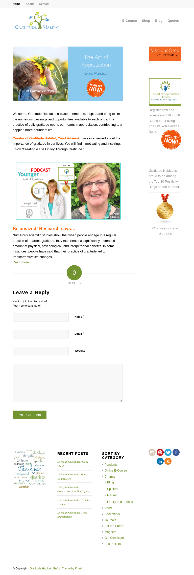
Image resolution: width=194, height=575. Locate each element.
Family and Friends (120, 502)
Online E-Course (116, 470)
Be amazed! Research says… (44, 228)
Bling (110, 482)
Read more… (22, 262)
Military (112, 495)
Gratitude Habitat (40, 568)
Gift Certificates (115, 538)
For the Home (114, 526)
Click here (157, 228)
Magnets (110, 532)
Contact (44, 3)
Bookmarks (112, 514)
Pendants (111, 464)
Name (79, 316)
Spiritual (112, 489)
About (30, 3)
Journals (110, 520)
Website (80, 350)
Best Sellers (113, 544)
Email (79, 333)
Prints (108, 508)
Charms (110, 476)
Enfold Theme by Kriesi (67, 568)
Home (16, 3)
